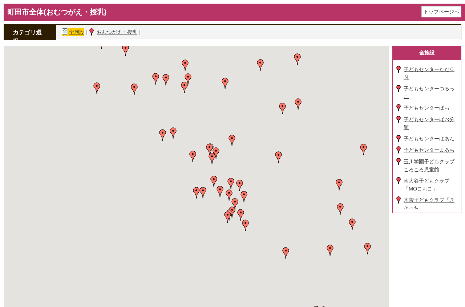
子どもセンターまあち (429, 150)
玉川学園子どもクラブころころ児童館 (429, 165)
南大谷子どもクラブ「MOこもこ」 (426, 185)
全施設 (76, 32)
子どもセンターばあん (429, 139)
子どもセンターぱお (426, 108)
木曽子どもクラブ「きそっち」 (429, 204)
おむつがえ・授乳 (117, 32)
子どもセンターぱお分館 (429, 123)
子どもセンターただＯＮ (429, 73)
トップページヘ (441, 12)
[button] (126, 50)
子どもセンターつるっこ (429, 92)
